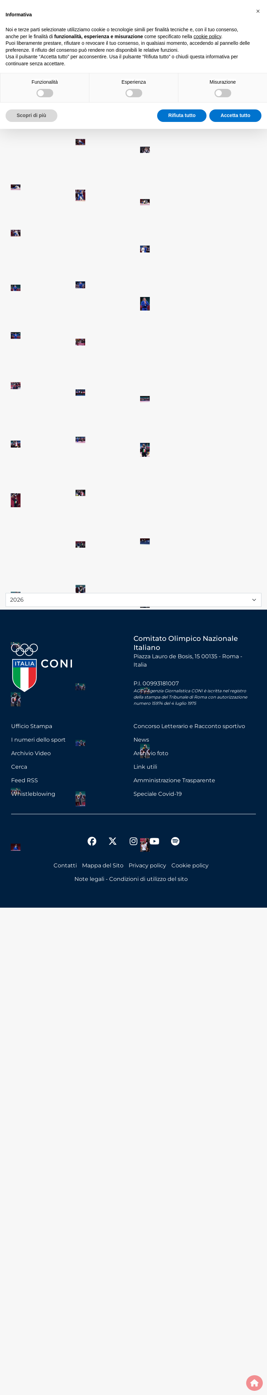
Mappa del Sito (102, 1352)
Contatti (65, 1352)
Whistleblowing (33, 1281)
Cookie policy (190, 1352)
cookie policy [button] (207, 36)
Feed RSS (24, 1267)
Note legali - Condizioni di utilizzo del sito (131, 1366)
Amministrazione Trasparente (174, 1267)
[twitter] (113, 1323)
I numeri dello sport (38, 1227)
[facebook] (92, 1330)
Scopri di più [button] (31, 115)
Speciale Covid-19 (158, 1281)
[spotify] (175, 1330)
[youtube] (154, 1330)
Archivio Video (31, 1240)
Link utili (145, 1254)
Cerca (19, 1254)
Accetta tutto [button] (235, 115)
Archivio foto (151, 1240)
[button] (258, 11)
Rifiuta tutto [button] (182, 115)
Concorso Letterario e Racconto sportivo (189, 1213)
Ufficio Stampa (31, 1213)
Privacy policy (147, 1352)
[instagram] (133, 1330)
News (141, 1227)
